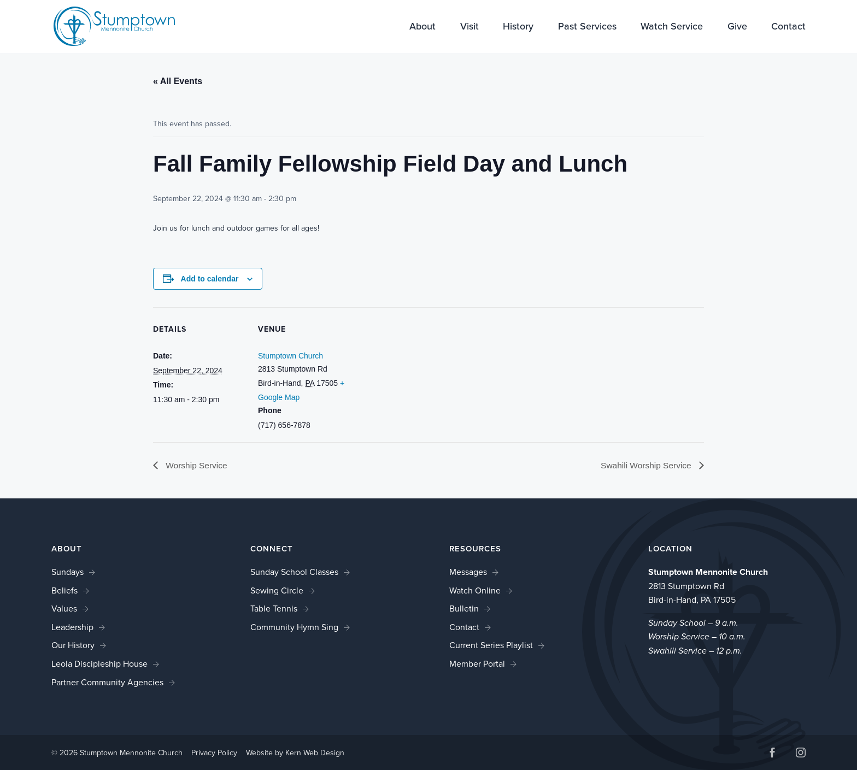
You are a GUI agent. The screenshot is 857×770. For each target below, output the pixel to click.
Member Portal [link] (477, 663)
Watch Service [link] (672, 27)
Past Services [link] (587, 27)
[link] (107, 25)
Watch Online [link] (475, 590)
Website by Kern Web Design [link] (295, 753)
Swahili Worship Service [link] (645, 465)
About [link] (422, 27)
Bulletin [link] (464, 609)
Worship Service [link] (196, 465)
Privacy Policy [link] (214, 753)
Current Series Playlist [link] (491, 645)
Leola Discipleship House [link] (99, 663)
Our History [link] (73, 645)
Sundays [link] (67, 572)
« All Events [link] (177, 81)
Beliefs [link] (64, 590)
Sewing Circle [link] (276, 590)
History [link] (518, 27)
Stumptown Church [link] (290, 355)
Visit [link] (469, 27)
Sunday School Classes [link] (294, 572)
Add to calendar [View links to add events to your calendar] (210, 278)
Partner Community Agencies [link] (107, 682)
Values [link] (64, 609)
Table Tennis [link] (273, 609)
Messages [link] (468, 572)
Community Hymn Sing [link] (294, 627)
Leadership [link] (72, 627)
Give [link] (737, 27)
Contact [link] (788, 27)
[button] (772, 754)
